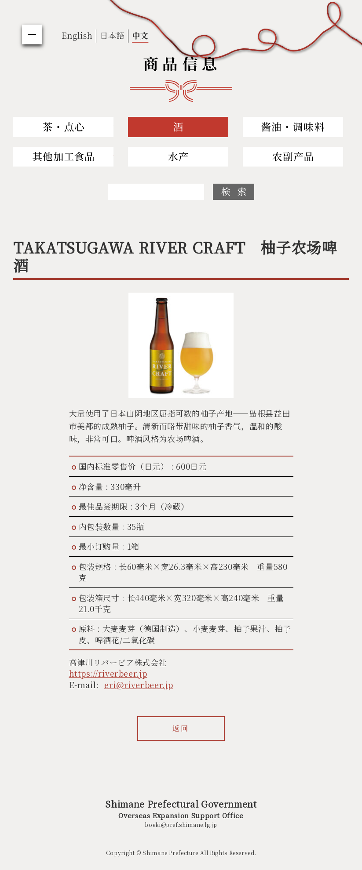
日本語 (112, 35)
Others (63, 157)
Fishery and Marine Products (178, 157)
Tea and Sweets (63, 127)
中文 (140, 35)
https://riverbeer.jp (108, 673)
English (77, 35)
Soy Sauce (293, 127)
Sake (178, 127)
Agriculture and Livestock (293, 157)
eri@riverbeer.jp (138, 684)
